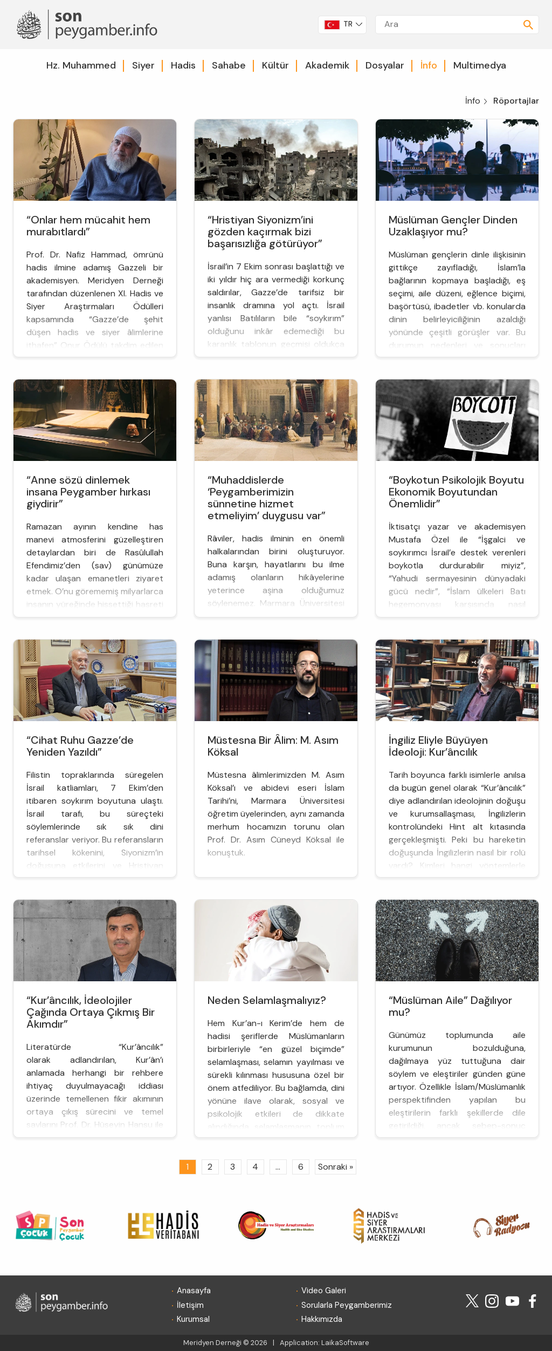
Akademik (327, 65)
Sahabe (229, 65)
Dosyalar (384, 65)
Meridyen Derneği (212, 1342)
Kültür (275, 65)
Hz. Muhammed (81, 65)
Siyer (143, 65)
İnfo (428, 65)
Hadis (183, 65)
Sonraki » (335, 1166)
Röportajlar (516, 100)
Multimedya (479, 65)
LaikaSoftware (345, 1342)
